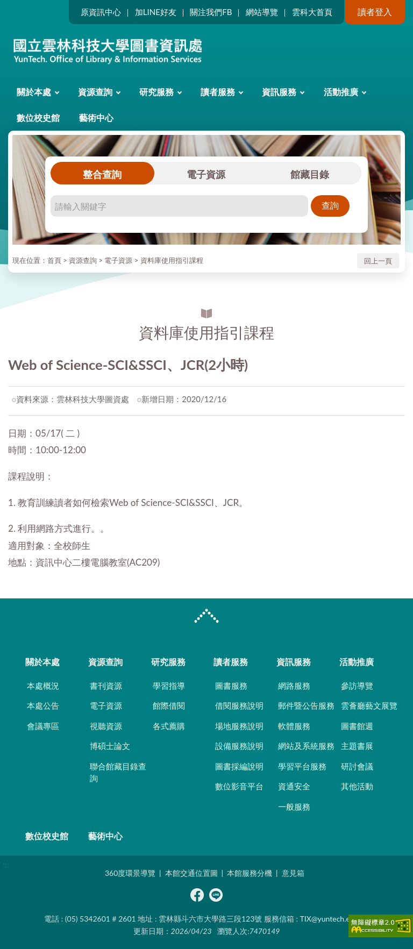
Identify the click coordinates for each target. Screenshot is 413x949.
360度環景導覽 (130, 872)
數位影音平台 (239, 786)
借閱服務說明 (239, 705)
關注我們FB (211, 12)
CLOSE (206, 617)
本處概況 (43, 685)
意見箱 (293, 872)
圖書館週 (357, 726)
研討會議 (357, 766)
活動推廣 (341, 92)
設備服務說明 (239, 746)
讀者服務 (218, 92)
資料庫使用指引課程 (171, 260)
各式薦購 (169, 726)
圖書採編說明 (239, 766)
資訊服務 (279, 92)
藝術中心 (96, 117)
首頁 (54, 260)
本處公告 (43, 705)
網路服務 (294, 685)
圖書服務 (231, 685)
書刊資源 (106, 685)
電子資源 (206, 174)
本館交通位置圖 (191, 872)
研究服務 (156, 92)
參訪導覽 (357, 685)
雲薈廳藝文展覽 (369, 705)
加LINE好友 (155, 12)
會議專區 (43, 726)
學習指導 (169, 685)
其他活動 (357, 786)
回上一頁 (378, 260)
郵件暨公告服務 (306, 705)
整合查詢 (102, 174)
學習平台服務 (302, 766)
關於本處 (34, 92)
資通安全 (294, 786)
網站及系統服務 (306, 746)
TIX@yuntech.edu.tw (334, 918)
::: (6, 9)
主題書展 (357, 746)
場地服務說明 (239, 726)
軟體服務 (294, 726)
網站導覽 (262, 12)
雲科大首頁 (312, 12)
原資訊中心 (101, 12)
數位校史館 (38, 117)
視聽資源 (106, 726)
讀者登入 (375, 11)
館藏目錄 (309, 174)
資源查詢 (95, 92)
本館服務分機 (249, 872)
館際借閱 (169, 705)
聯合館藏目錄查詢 (118, 772)
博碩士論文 (110, 746)
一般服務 (294, 806)
